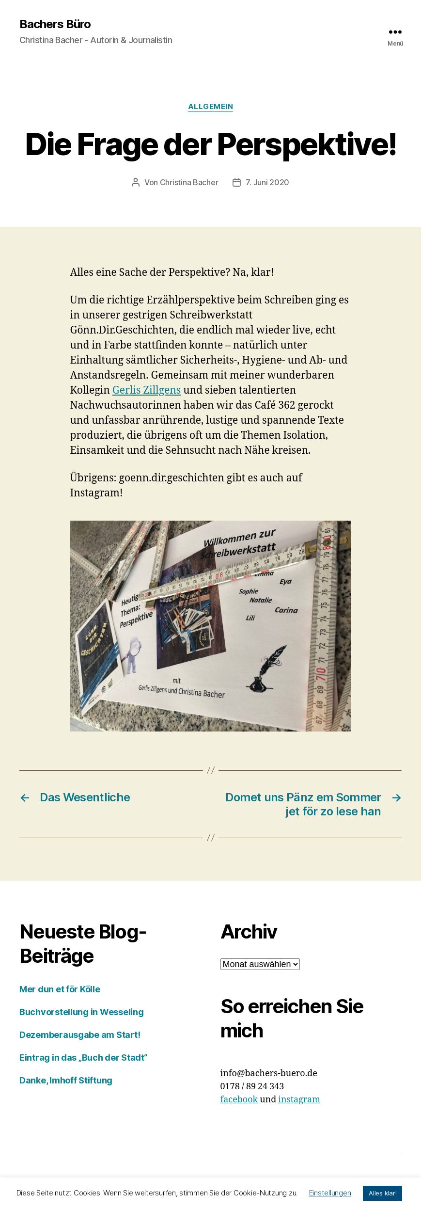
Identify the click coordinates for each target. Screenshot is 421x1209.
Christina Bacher (189, 182)
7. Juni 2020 (267, 182)
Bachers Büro (55, 24)
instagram (299, 1099)
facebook (239, 1099)
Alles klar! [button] (382, 1193)
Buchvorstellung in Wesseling (81, 1012)
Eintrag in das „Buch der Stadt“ (83, 1057)
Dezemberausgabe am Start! (79, 1035)
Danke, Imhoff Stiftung (65, 1080)
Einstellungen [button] (330, 1192)
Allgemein (211, 106)
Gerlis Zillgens (146, 390)
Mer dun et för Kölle (59, 989)
